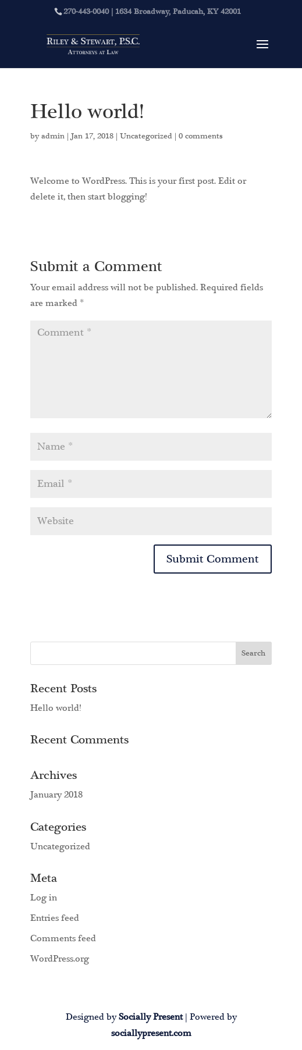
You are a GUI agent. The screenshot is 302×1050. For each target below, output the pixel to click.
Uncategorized (146, 136)
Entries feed (54, 918)
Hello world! (55, 708)
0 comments (201, 136)
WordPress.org (59, 958)
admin (53, 136)
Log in (43, 897)
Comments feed (63, 938)
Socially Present (151, 1017)
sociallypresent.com (151, 1033)
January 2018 (56, 794)
